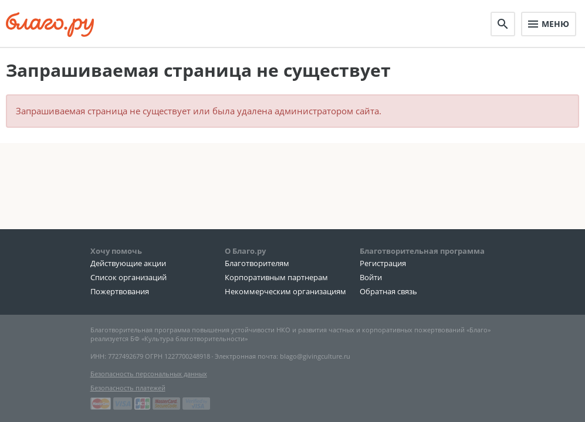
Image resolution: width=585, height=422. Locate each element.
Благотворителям (257, 263)
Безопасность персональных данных (148, 373)
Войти (371, 277)
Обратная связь (388, 291)
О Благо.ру (245, 251)
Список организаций (128, 277)
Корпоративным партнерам (276, 277)
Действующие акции (128, 263)
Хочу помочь (116, 251)
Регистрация (383, 263)
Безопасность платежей (127, 387)
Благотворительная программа (422, 251)
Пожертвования (119, 291)
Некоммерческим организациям (285, 291)
